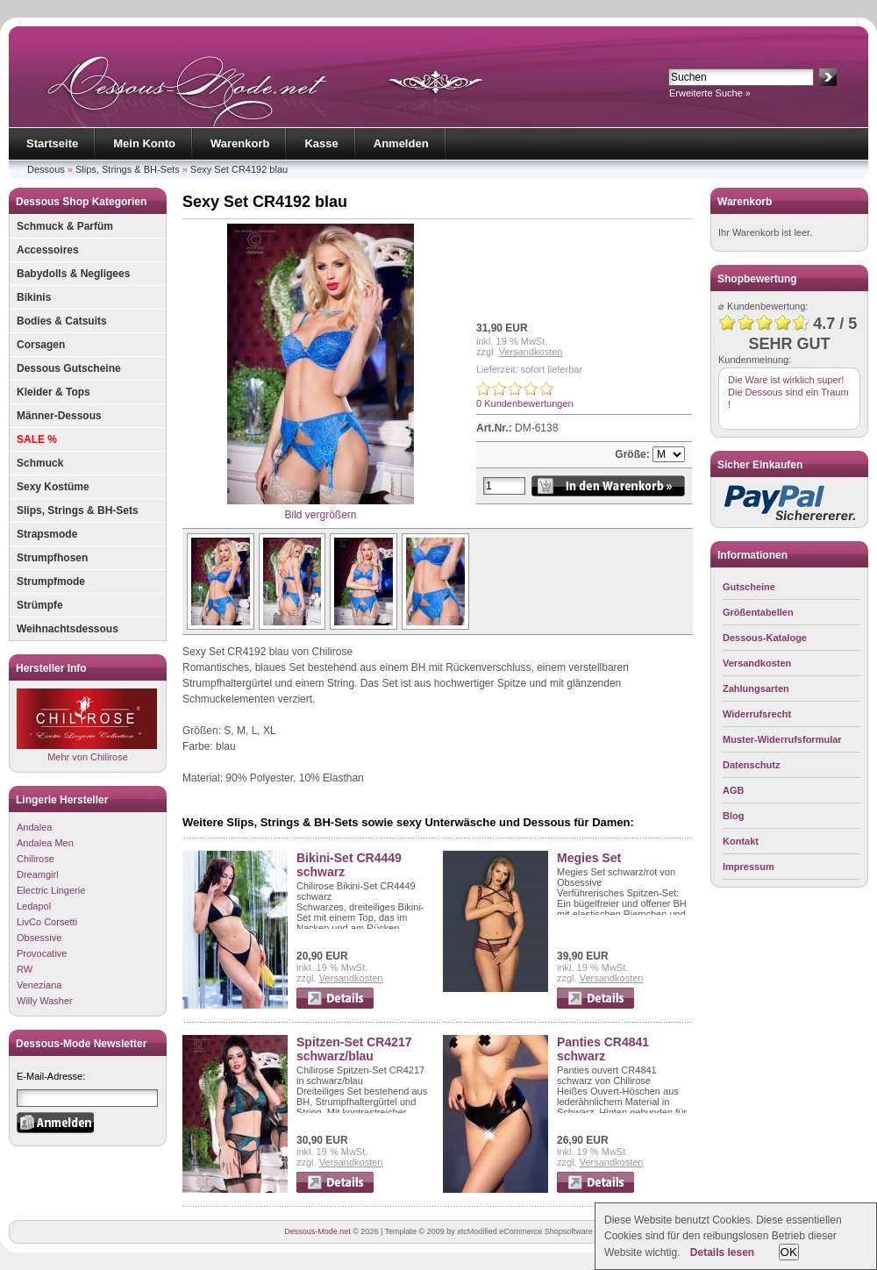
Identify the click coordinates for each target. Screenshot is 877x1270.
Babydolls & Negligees (73, 274)
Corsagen (41, 345)
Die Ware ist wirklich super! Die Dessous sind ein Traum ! (788, 392)
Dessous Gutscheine (69, 368)
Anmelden (401, 143)
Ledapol (34, 906)
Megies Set (589, 858)
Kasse (321, 143)
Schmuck (40, 463)
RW (24, 969)
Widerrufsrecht (757, 714)
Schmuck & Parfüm (65, 226)
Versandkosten (531, 351)
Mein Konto (144, 143)
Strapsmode (47, 534)
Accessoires (48, 250)
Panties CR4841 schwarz (603, 1049)
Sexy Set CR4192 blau (239, 169)
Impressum (748, 866)
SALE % (37, 439)
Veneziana (39, 985)
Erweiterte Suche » (710, 93)
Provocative (42, 953)
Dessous (46, 169)
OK (789, 1252)
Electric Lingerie (51, 890)
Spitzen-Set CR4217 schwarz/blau (353, 1049)
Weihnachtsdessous (67, 629)
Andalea (34, 827)
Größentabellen (758, 612)
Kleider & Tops (53, 392)
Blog (733, 815)
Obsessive (39, 937)
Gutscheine (749, 586)
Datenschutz (751, 765)
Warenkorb (239, 143)
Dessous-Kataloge (765, 637)
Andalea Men (45, 843)
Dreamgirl (38, 874)
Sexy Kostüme (53, 487)
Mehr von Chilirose (87, 725)
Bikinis (34, 297)
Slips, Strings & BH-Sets (127, 169)
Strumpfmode (51, 581)
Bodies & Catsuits (62, 321)
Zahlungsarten (756, 688)
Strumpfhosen (52, 558)
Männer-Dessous (59, 416)
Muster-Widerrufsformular (782, 739)
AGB (733, 790)
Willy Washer (45, 1000)
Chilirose (35, 858)
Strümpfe (40, 605)
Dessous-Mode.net (317, 1231)
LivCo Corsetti (47, 922)
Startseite (52, 143)
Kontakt (741, 841)
